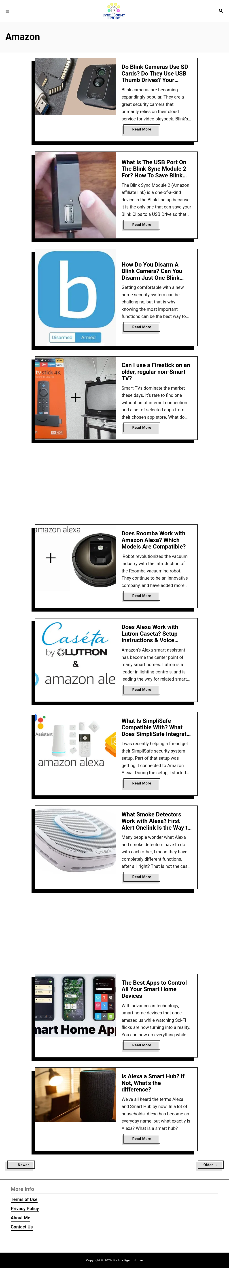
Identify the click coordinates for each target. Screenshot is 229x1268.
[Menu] (7, 11)
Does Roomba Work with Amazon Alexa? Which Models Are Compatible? (154, 540)
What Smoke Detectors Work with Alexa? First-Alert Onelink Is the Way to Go (156, 824)
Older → (211, 1165)
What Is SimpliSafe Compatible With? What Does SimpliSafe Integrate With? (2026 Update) (156, 730)
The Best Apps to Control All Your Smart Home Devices (154, 989)
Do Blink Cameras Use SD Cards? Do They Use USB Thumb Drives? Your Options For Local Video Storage (155, 80)
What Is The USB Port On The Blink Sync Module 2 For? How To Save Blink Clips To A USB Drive (154, 172)
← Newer (21, 1165)
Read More (143, 130)
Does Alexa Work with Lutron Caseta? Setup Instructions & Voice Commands (150, 637)
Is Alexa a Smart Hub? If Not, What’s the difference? (153, 1083)
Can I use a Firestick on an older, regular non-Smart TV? (156, 372)
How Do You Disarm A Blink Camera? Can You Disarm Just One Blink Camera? (152, 274)
